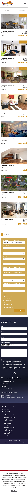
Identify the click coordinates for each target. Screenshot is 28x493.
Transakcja (16, 240)
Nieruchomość (6, 240)
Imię (2, 326)
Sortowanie (22, 10)
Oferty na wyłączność (8, 307)
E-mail (2, 337)
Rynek (4, 294)
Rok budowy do (17, 283)
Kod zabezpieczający (5, 342)
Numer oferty (6, 262)
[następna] (9, 234)
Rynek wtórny (7, 298)
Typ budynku (6, 245)
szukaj (19, 310)
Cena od (4, 251)
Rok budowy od (6, 283)
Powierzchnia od (6, 272)
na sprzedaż (9, 428)
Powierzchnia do (18, 272)
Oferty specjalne (8, 304)
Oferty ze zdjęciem (8, 303)
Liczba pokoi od (6, 267)
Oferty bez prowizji (8, 306)
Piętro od (5, 288)
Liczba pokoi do (17, 267)
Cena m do (16, 278)
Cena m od (5, 278)
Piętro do (16, 288)
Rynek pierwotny (8, 296)
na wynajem (9, 417)
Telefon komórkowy (5, 331)
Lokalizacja (5, 256)
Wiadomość (3, 348)
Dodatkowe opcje (7, 300)
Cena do (16, 251)
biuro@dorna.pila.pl (11, 392)
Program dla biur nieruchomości (11, 442)
